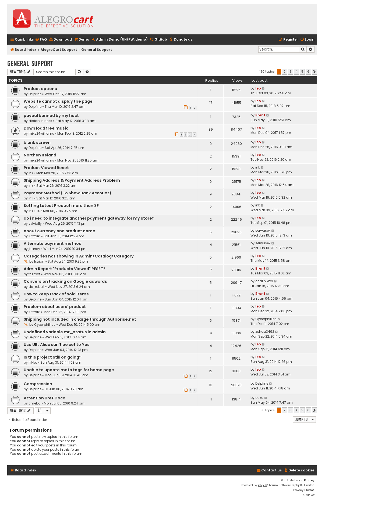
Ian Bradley (307, 480)
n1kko (33, 362)
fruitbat (34, 274)
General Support (30, 63)
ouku (259, 397)
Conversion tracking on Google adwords (65, 281)
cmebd (35, 403)
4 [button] (296, 71)
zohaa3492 (264, 331)
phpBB (262, 485)
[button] (314, 72)
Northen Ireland (40, 155)
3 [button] (290, 71)
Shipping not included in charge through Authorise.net (80, 319)
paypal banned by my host (51, 115)
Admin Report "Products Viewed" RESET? (64, 268)
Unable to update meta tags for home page (69, 370)
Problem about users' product (55, 306)
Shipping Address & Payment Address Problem (72, 180)
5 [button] (302, 71)
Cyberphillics (44, 324)
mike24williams (41, 133)
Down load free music (46, 128)
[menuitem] (41, 39)
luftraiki (34, 236)
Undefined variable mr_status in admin (65, 332)
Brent (260, 115)
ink (31, 173)
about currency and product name (59, 231)
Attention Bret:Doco (44, 398)
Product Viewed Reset (46, 167)
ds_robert (36, 286)
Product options (40, 88)
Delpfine (35, 94)
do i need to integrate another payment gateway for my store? (89, 218)
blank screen (37, 142)
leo (258, 88)
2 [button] (284, 71)
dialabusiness (40, 121)
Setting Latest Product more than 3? (61, 205)
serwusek (262, 230)
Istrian (39, 261)
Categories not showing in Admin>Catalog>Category (79, 256)
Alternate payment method (53, 243)
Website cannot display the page (58, 101)
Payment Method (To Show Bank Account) (67, 193)
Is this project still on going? (53, 357)
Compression (38, 383)
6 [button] (308, 71)
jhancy (34, 248)
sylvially (35, 223)
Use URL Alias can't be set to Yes (57, 344)
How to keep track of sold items (56, 294)
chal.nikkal (264, 281)
